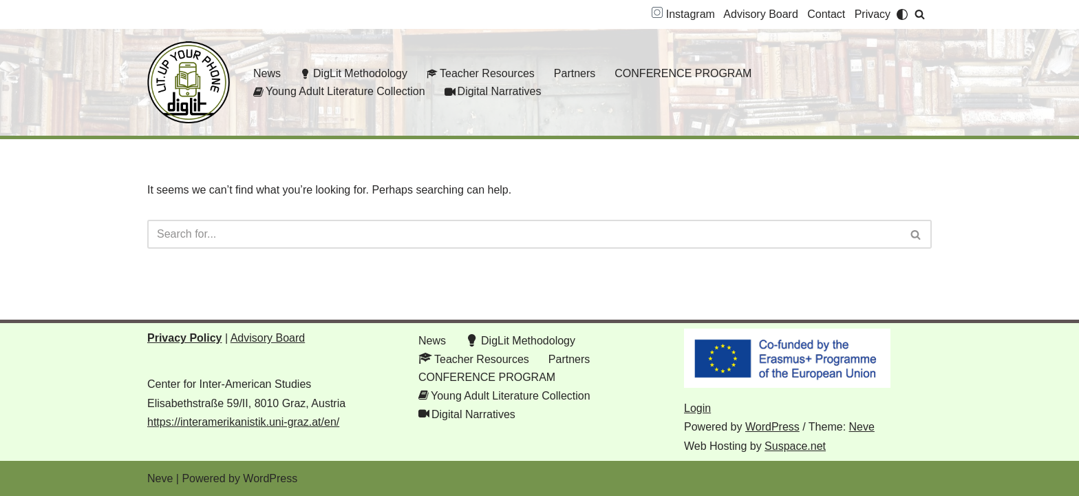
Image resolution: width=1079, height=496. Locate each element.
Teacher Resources (481, 73)
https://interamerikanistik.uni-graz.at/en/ (243, 422)
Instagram (683, 14)
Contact (826, 14)
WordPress (772, 427)
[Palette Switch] (902, 14)
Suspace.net (795, 446)
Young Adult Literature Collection (339, 91)
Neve (862, 427)
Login (697, 408)
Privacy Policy (184, 338)
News (267, 73)
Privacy (872, 14)
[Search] (920, 14)
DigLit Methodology (353, 73)
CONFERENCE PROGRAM (683, 73)
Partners (574, 73)
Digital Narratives (493, 91)
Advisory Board (760, 14)
